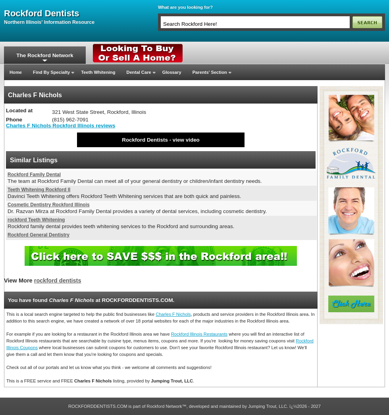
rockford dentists (41, 13)
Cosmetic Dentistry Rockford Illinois (49, 205)
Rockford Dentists (145, 140)
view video (186, 140)
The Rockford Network (44, 55)
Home (16, 72)
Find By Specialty (51, 72)
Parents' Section (210, 72)
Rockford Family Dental (34, 174)
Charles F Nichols (173, 314)
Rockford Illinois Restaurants (199, 334)
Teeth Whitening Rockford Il (39, 189)
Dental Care (139, 72)
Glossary (171, 72)
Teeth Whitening (98, 72)
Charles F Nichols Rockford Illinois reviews (61, 126)
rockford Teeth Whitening (36, 220)
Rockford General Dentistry (38, 235)
